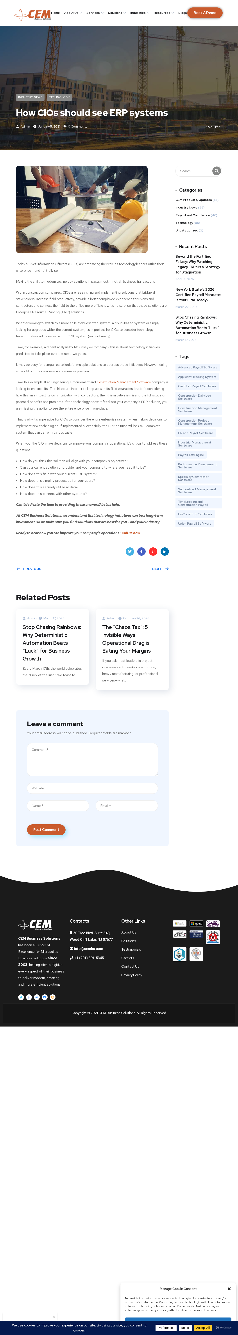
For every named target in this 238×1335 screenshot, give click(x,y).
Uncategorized (186, 230)
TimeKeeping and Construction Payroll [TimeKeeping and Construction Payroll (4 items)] (193, 503)
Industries (138, 13)
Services (93, 13)
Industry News (30, 97)
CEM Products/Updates (193, 200)
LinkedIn (165, 553)
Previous (28, 569)
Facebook (141, 553)
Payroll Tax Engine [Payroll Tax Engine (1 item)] (191, 455)
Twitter (129, 553)
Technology (59, 97)
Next (160, 569)
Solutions (115, 13)
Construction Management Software (124, 382)
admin (23, 126)
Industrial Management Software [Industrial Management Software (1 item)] (194, 443)
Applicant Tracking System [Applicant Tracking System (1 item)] (197, 377)
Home (55, 13)
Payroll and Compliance (192, 215)
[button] (229, 1289)
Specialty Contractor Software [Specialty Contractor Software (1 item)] (193, 478)
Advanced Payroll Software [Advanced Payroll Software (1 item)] (197, 367)
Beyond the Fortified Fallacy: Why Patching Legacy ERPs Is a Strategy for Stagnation (197, 264)
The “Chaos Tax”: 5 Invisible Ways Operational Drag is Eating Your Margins (126, 639)
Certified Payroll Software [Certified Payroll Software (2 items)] (197, 386)
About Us (71, 13)
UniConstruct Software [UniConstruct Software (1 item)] (195, 514)
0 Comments (75, 126)
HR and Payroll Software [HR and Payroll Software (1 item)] (195, 433)
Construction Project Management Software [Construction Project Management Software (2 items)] (195, 422)
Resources (162, 13)
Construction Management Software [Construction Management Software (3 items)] (197, 409)
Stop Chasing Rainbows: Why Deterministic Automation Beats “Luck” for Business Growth (52, 643)
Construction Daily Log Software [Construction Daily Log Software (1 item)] (194, 397)
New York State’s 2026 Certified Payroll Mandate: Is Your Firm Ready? (198, 294)
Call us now (131, 533)
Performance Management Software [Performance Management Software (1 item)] (197, 465)
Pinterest (153, 553)
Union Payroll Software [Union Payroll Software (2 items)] (194, 524)
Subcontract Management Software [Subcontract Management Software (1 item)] (197, 490)
